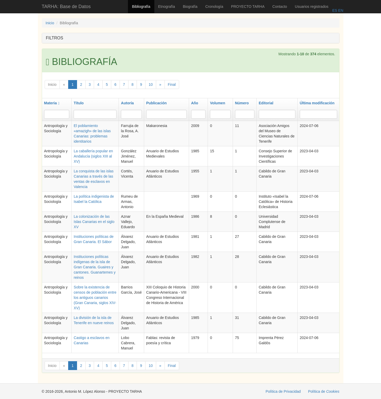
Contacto (279, 6)
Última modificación (317, 103)
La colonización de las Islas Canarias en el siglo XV (94, 221)
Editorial (266, 103)
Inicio (50, 23)
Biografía (190, 6)
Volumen (217, 103)
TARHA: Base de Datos (66, 6)
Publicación (156, 103)
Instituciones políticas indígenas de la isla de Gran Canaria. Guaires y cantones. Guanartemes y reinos (94, 267)
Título (79, 103)
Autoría (127, 103)
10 (151, 84)
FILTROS (54, 38)
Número (242, 103)
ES (334, 10)
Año (194, 103)
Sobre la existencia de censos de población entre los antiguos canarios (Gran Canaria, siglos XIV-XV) (95, 297)
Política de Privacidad (283, 391)
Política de (323, 391)
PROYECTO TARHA (248, 6)
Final (172, 84)
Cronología (214, 6)
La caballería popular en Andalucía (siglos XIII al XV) (93, 156)
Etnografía (166, 6)
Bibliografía (141, 6)
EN (340, 10)
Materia (52, 103)
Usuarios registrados (311, 6)
